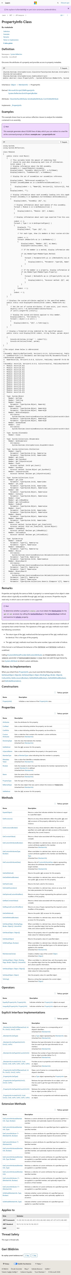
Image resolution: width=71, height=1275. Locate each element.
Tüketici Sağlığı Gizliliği (9, 1272)
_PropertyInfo (16, 105)
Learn (4, 15)
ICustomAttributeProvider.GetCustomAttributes (24, 655)
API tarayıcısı (20, 15)
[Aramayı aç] (58, 3)
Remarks (6, 37)
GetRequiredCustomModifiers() (13, 907)
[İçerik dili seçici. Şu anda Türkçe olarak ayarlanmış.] (6, 1264)
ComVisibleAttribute (50, 99)
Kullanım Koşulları (26, 1272)
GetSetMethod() (8, 913)
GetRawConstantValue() (10, 901)
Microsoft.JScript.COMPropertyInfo (21, 90)
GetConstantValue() (9, 836)
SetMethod (6, 791)
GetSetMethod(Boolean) (57, 678)
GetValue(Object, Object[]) (11, 675)
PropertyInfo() (7, 701)
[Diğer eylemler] (67, 15)
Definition (6, 31)
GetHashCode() (8, 884)
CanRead (5, 726)
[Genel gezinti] (2, 3)
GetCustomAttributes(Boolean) (13, 843)
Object (13, 85)
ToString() (6, 979)
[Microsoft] (35, 3)
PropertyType (7, 781)
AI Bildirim (5, 1269)
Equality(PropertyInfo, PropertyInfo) (14, 1002)
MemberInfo (23, 85)
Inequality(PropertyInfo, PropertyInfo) (15, 1006)
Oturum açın (65, 3)
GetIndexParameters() (13, 681)
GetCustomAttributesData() (12, 862)
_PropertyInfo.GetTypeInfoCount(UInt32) (16, 1089)
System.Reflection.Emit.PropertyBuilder (22, 93)
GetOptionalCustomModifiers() (13, 894)
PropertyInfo (23, 672)
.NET (10, 15)
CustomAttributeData (46, 862)
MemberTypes (23, 755)
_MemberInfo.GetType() (10, 1036)
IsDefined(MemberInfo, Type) (12, 1202)
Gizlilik (47, 1269)
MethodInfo (56, 611)
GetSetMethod (53, 614)
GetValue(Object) (8, 939)
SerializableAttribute (35, 99)
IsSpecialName (7, 751)
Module (5, 766)
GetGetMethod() (8, 873)
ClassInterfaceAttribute (18, 99)
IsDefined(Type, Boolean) (11, 943)
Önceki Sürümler (16, 1269)
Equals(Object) (7, 812)
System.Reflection (16, 54)
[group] (35, 75)
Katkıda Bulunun (37, 1269)
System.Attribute (11, 661)
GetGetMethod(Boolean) (38, 678)
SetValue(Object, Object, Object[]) (14, 969)
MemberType (7, 755)
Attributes (6, 722)
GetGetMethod (36, 614)
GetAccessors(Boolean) (20, 678)
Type (29, 856)
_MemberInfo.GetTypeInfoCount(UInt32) (16, 1053)
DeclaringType (7, 741)
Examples (6, 34)
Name (5, 774)
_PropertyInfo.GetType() (10, 1076)
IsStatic (18, 617)
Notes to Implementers (11, 40)
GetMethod (6, 747)
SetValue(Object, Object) (11, 975)
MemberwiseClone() (9, 954)
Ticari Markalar (39, 1272)
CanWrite (6, 730)
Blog (26, 1269)
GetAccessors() (7, 819)
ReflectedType (7, 785)
